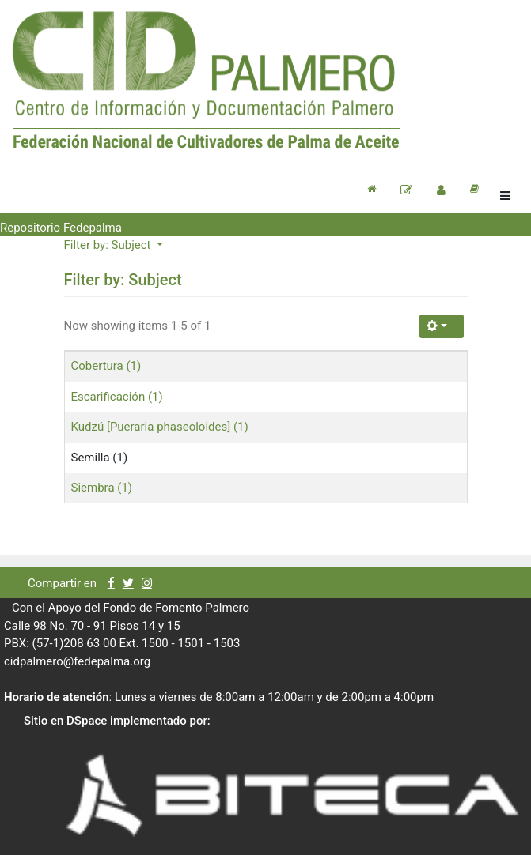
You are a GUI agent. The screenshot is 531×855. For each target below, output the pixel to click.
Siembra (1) (102, 487)
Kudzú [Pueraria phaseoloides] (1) (159, 427)
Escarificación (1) (117, 397)
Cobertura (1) (106, 366)
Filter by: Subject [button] (109, 245)
